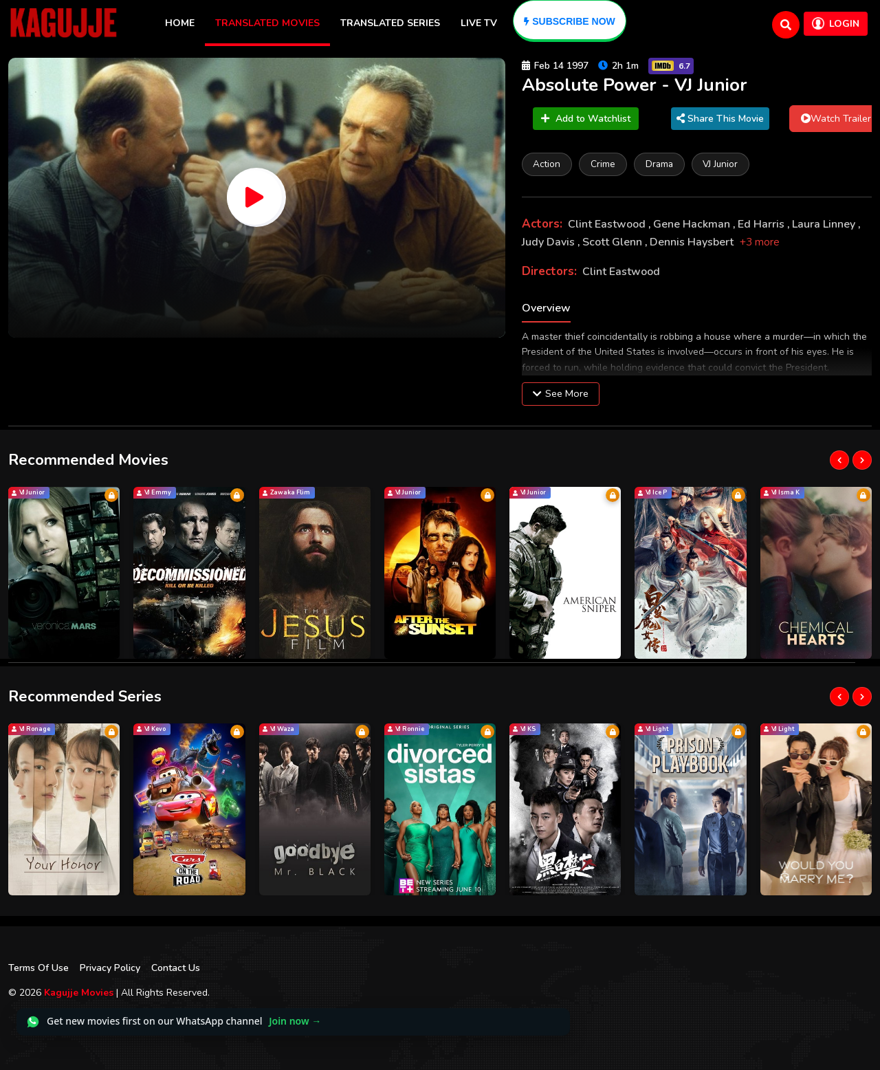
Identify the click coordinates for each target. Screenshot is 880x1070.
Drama (660, 164)
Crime (603, 164)
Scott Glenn (613, 242)
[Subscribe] (569, 21)
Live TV (479, 23)
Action (547, 164)
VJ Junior (721, 164)
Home (180, 23)
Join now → (295, 1021)
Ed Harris (762, 224)
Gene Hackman (693, 224)
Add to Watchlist (585, 118)
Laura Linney (825, 224)
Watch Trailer (836, 118)
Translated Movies (267, 23)
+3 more (760, 242)
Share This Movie (720, 118)
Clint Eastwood (608, 224)
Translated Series (390, 23)
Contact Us (175, 967)
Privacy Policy (110, 967)
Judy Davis (550, 242)
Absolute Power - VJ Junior (634, 85)
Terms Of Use (38, 967)
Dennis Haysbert (693, 242)
